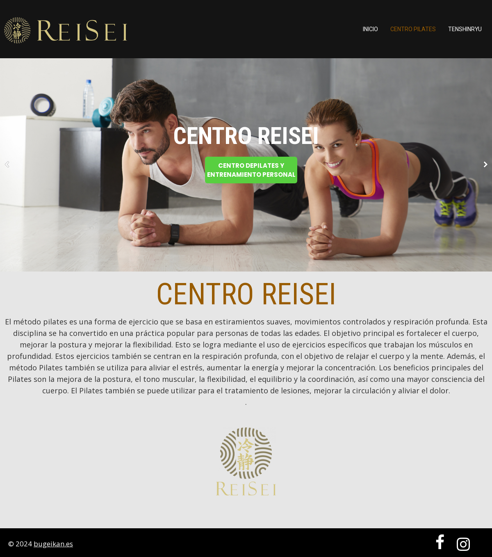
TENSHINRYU (465, 29)
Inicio (370, 29)
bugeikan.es (53, 543)
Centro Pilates (413, 29)
